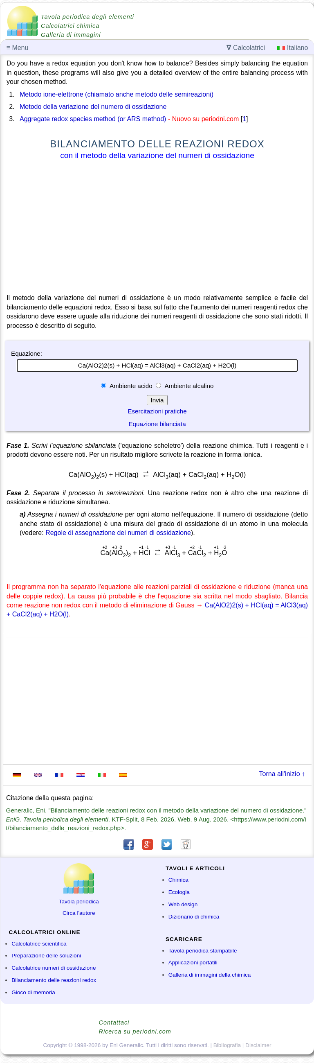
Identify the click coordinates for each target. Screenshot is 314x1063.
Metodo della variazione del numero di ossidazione (93, 106)
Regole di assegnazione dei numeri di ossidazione (118, 532)
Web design (183, 904)
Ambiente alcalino (188, 385)
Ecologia (179, 892)
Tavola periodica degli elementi (87, 17)
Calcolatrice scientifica (38, 944)
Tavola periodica (79, 901)
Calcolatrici (246, 47)
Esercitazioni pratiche (157, 411)
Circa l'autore (79, 913)
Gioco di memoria (33, 992)
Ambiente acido (131, 385)
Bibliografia (227, 1045)
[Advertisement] (157, 228)
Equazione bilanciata (157, 423)
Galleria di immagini (71, 35)
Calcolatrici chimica (70, 26)
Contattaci (114, 1022)
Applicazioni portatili (193, 962)
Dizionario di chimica (194, 917)
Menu (18, 47)
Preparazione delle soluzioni (46, 955)
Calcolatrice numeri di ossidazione (53, 968)
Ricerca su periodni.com (135, 1031)
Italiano (292, 47)
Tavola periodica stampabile (202, 951)
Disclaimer (258, 1045)
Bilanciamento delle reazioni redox (53, 980)
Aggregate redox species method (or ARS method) (93, 118)
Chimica (178, 880)
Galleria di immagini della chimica (209, 975)
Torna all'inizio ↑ (282, 773)
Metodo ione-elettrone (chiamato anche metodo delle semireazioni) (116, 94)
